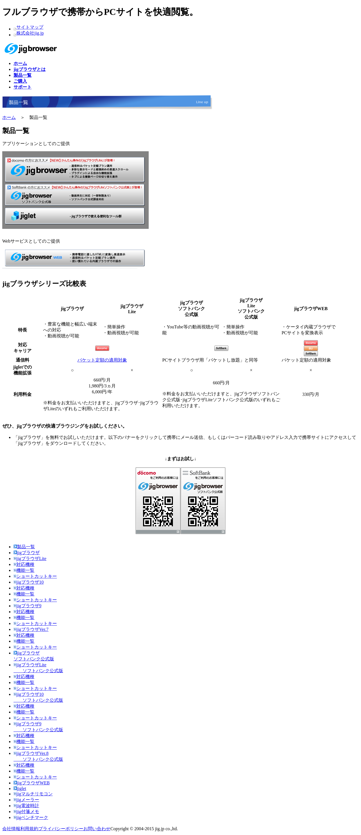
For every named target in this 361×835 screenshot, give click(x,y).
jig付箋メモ (26, 811)
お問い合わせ (96, 828)
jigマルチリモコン (33, 793)
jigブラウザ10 (29, 582)
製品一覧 (24, 546)
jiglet (20, 788)
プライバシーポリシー (60, 828)
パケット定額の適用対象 (102, 360)
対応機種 (24, 564)
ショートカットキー (35, 576)
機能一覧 (24, 570)
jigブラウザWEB (32, 782)
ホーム (9, 117)
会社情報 (11, 828)
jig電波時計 (26, 805)
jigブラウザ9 (27, 605)
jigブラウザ (27, 552)
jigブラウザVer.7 (31, 629)
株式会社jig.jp (30, 33)
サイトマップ (29, 27)
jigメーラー (26, 799)
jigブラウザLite (30, 558)
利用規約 (29, 828)
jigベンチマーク (31, 817)
